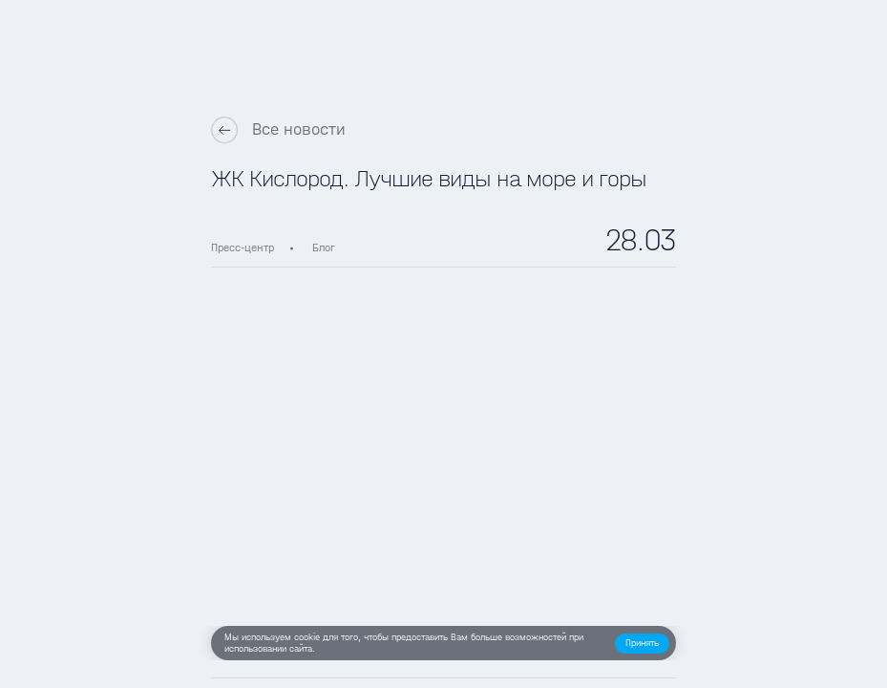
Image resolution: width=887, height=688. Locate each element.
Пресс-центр (242, 247)
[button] (642, 644)
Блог (323, 247)
